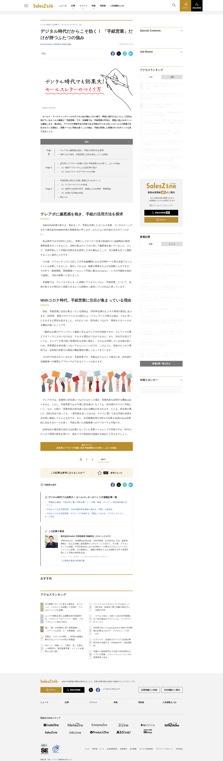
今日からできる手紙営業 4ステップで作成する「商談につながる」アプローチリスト (85, 513)
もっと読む (50, 516)
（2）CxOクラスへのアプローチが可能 (77, 172)
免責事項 (123, 749)
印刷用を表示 (48, 485)
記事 (73, 6)
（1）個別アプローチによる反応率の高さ (78, 167)
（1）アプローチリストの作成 (73, 184)
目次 (107, 141)
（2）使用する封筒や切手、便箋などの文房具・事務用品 (85, 189)
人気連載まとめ (117, 6)
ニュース (63, 6)
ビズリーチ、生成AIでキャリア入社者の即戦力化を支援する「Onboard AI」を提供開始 (112, 642)
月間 (172, 77)
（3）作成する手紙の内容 (71, 193)
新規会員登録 (160, 212)
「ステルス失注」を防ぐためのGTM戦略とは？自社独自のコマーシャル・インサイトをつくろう (112, 619)
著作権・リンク (98, 749)
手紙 (43, 54)
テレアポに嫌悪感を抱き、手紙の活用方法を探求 (82, 150)
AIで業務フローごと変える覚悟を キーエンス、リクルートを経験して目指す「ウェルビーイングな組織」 (64, 607)
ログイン (161, 219)
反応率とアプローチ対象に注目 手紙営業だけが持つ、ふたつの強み (91, 163)
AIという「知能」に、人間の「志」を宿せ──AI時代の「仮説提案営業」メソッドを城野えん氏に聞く (64, 648)
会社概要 (133, 749)
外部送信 (179, 749)
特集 (94, 6)
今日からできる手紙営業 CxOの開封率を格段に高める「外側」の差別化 (79, 509)
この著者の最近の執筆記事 (73, 560)
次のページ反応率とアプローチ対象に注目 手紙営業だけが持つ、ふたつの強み (87, 446)
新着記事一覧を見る (161, 363)
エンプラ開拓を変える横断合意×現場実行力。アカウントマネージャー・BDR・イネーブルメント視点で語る (64, 619)
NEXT (104, 459)
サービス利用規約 (146, 749)
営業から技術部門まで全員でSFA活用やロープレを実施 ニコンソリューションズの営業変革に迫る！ (112, 654)
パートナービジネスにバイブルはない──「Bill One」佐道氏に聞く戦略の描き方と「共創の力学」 (111, 607)
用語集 (103, 6)
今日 (150, 77)
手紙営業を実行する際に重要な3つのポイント (80, 180)
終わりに (64, 197)
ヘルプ (86, 749)
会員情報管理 (112, 749)
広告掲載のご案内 (172, 690)
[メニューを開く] (26, 5)
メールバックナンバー (161, 205)
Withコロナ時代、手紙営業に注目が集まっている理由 (84, 154)
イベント (83, 6)
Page (49, 167)
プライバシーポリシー (164, 749)
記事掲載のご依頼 (149, 690)
